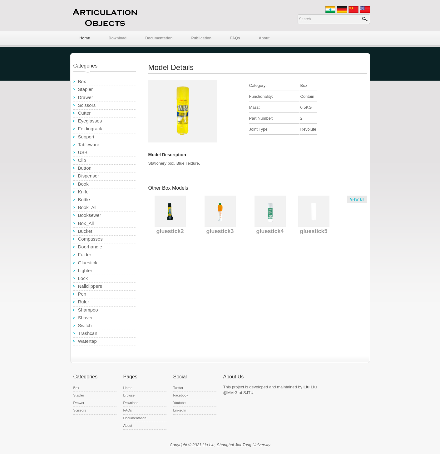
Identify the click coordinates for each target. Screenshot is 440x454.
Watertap (87, 341)
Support (86, 136)
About (264, 38)
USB (83, 152)
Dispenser (88, 175)
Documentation (158, 38)
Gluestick (87, 262)
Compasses (90, 239)
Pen (82, 294)
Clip (82, 160)
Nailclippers (90, 286)
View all (357, 199)
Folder (84, 254)
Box (82, 81)
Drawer (85, 97)
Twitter (178, 388)
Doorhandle (90, 246)
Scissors (87, 105)
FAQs (235, 38)
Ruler (83, 301)
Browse (129, 395)
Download (117, 38)
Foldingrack (90, 128)
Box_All (86, 223)
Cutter (84, 113)
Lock (83, 278)
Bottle (84, 199)
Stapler (85, 89)
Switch (85, 325)
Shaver (85, 317)
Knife (83, 191)
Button (84, 168)
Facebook (180, 395)
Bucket (85, 231)
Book (83, 184)
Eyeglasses (90, 120)
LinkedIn (179, 410)
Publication (201, 38)
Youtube (179, 403)
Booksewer (89, 215)
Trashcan (87, 333)
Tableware (88, 144)
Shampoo (88, 309)
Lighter (85, 270)
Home (85, 38)
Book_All (87, 207)
